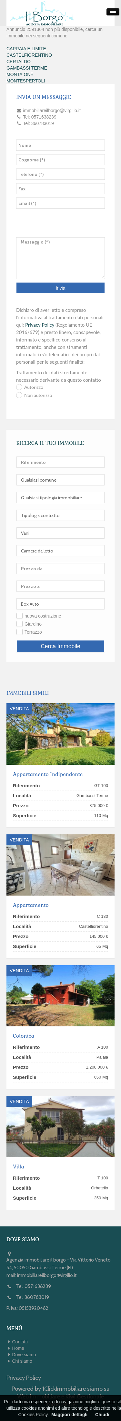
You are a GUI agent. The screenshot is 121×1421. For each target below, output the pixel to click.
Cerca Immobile (60, 646)
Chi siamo (22, 1361)
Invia (61, 288)
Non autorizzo (38, 395)
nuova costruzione (43, 616)
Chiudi (102, 1414)
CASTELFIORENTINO (29, 55)
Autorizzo (33, 387)
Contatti (20, 1341)
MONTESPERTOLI (25, 80)
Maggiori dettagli (69, 1414)
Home (18, 1348)
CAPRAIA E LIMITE (26, 48)
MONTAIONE (20, 74)
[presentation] (43, 219)
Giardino (33, 624)
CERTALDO (18, 61)
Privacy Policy (39, 325)
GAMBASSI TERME (26, 68)
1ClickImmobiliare (64, 1388)
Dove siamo (24, 1354)
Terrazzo (33, 632)
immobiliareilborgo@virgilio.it (47, 1275)
